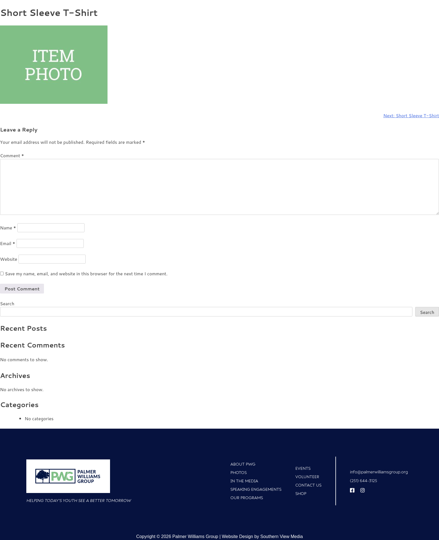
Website (8, 259)
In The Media (244, 480)
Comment (12, 155)
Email (7, 243)
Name (8, 227)
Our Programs (246, 497)
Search (7, 303)
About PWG (242, 464)
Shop (300, 493)
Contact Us (308, 485)
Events (302, 468)
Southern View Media (281, 536)
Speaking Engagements (255, 489)
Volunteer (307, 476)
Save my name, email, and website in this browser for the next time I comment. (86, 273)
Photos (238, 472)
